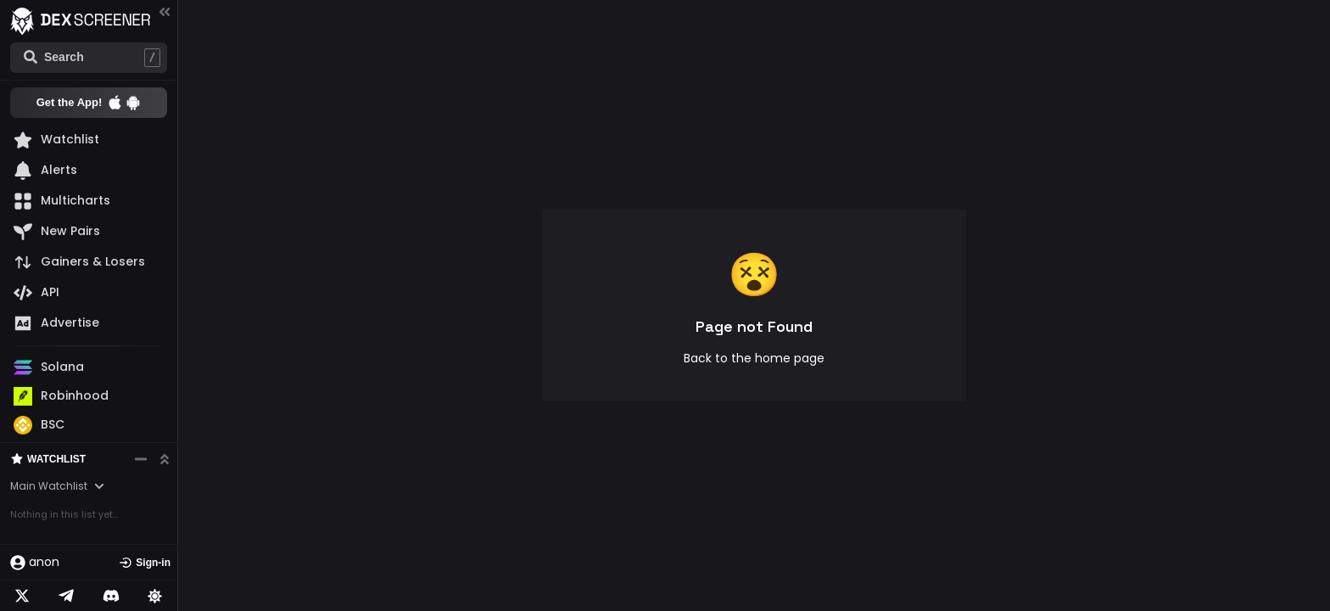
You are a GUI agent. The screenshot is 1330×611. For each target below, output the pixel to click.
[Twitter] (22, 595)
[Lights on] (155, 595)
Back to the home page (754, 358)
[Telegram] (66, 595)
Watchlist (48, 496)
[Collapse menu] (164, 11)
